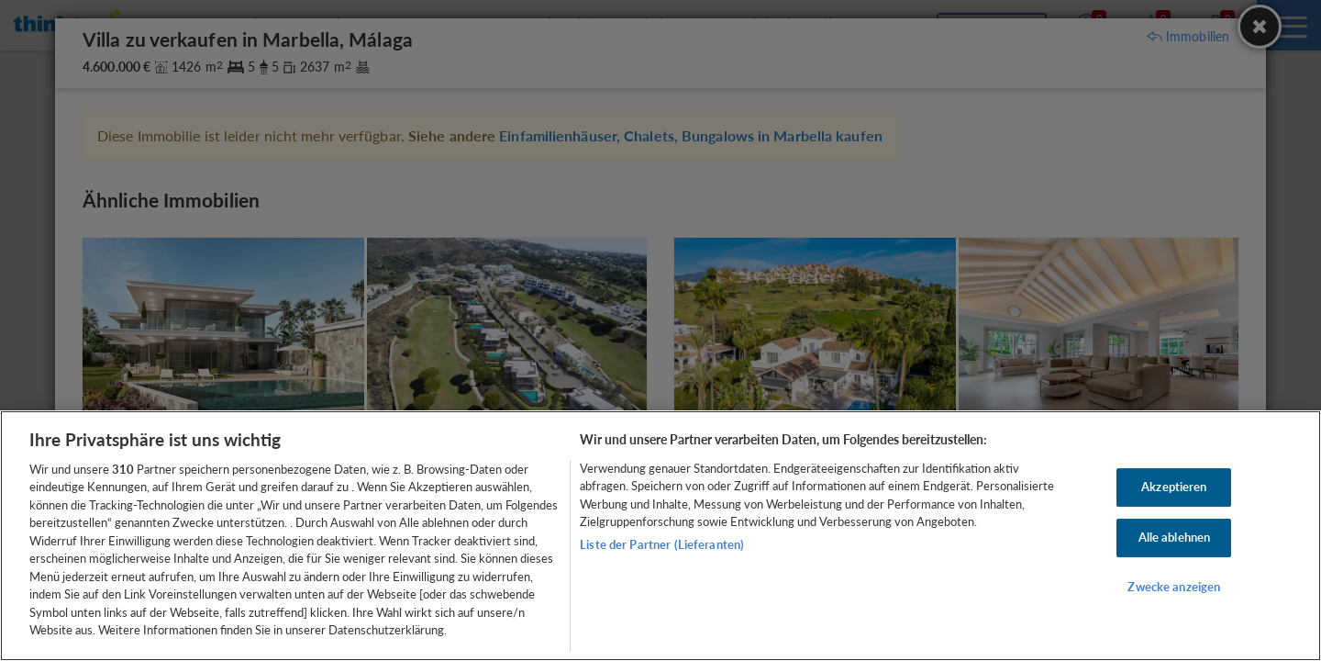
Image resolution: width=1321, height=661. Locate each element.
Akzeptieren (1173, 487)
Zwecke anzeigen (1173, 586)
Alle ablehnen (1174, 537)
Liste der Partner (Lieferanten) (662, 544)
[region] (660, 535)
